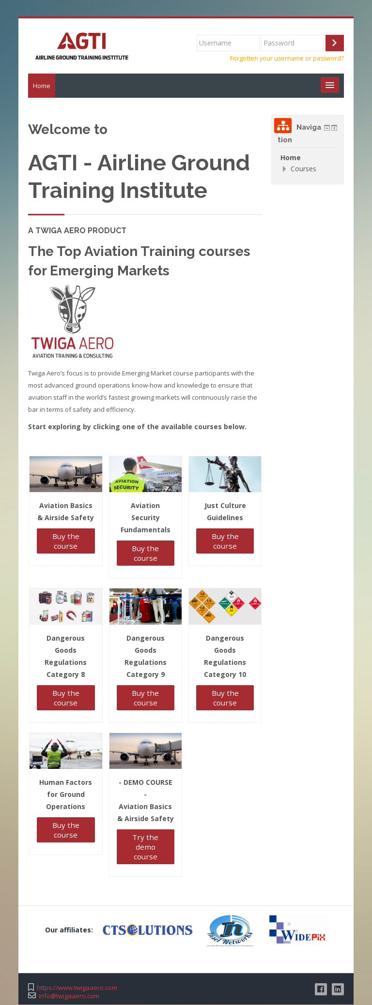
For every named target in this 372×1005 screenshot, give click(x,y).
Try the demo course (145, 847)
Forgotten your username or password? (287, 59)
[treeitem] (307, 158)
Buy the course (65, 541)
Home (41, 86)
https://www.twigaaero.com (77, 988)
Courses (303, 169)
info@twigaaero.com (69, 996)
